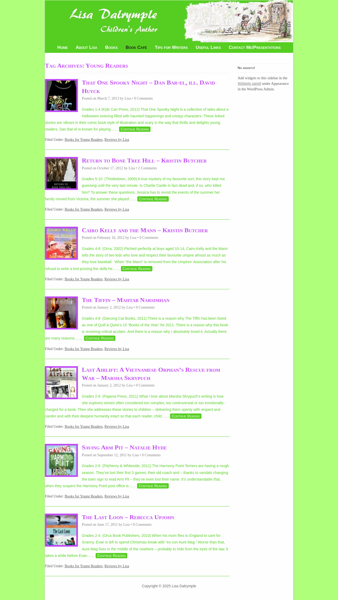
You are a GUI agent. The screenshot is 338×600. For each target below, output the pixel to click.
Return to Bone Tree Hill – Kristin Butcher (144, 160)
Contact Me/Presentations (255, 47)
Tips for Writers (171, 47)
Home (62, 47)
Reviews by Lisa (117, 140)
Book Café (136, 47)
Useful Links (208, 47)
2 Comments (147, 168)
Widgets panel (249, 83)
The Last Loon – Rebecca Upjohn (128, 517)
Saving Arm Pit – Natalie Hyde (124, 447)
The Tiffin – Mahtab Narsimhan (126, 299)
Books (111, 47)
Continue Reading (135, 129)
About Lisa (86, 47)
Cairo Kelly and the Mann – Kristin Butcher (145, 230)
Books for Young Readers (84, 140)
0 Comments (143, 98)
